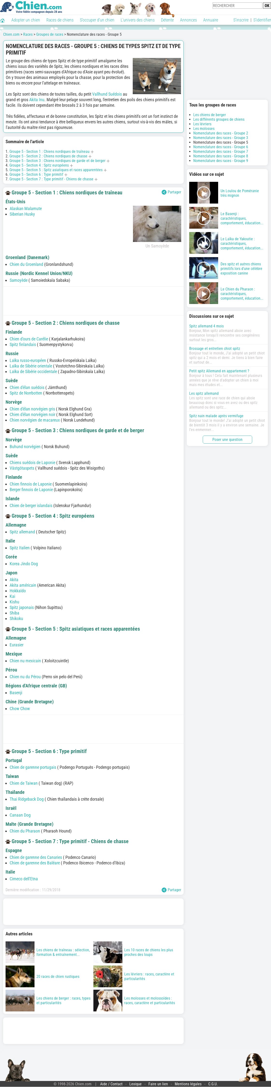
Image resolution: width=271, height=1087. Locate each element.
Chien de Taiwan (24, 783)
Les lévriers (202, 124)
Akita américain (23, 585)
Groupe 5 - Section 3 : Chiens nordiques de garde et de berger (57, 160)
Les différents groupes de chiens (218, 119)
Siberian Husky (22, 214)
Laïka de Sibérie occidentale (33, 371)
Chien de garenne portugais (33, 767)
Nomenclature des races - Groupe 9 (220, 160)
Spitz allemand (22, 531)
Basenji (16, 692)
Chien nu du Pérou (25, 676)
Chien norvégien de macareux (35, 420)
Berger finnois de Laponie (31, 489)
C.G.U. (213, 1084)
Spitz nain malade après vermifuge (216, 416)
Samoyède (19, 280)
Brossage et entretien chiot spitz (214, 348)
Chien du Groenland (26, 264)
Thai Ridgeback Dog (27, 799)
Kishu (14, 601)
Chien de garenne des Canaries (36, 857)
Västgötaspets (22, 468)
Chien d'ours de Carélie (29, 338)
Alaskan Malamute (26, 208)
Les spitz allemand (204, 393)
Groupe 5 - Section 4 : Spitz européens (39, 165)
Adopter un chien (25, 19)
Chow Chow (20, 708)
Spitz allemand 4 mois (206, 326)
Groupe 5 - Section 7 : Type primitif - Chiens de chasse (51, 179)
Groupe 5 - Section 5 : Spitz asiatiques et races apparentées (56, 170)
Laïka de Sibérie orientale (31, 365)
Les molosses (204, 128)
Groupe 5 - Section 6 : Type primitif (36, 174)
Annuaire (210, 19)
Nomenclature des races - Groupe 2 (220, 133)
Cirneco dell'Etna (24, 878)
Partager (171, 192)
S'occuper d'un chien (97, 19)
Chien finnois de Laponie (31, 484)
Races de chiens (60, 19)
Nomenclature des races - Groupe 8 (220, 156)
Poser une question (227, 439)
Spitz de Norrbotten (26, 392)
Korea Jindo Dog (24, 563)
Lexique (135, 1084)
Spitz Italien (20, 547)
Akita (14, 579)
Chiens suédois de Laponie (32, 462)
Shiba (14, 612)
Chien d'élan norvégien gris (32, 408)
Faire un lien (158, 1084)
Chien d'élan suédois (27, 387)
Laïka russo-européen (28, 360)
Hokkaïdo (18, 590)
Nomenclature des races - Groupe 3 (220, 137)
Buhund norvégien (25, 446)
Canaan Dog (20, 815)
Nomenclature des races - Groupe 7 (220, 151)
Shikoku (16, 618)
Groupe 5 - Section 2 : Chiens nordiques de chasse (48, 156)
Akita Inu (36, 99)
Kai (12, 596)
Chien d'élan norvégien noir (32, 414)
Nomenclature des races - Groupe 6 (220, 147)
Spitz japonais (22, 607)
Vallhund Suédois (107, 94)
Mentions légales (188, 1084)
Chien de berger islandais (31, 505)
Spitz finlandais (23, 344)
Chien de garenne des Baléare (35, 862)
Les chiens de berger (209, 115)
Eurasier (16, 644)
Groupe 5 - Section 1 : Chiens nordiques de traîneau (49, 151)
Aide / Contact (111, 1084)
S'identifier (262, 19)
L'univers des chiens (138, 19)
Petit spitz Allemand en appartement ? (219, 371)
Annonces (188, 19)
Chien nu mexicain (25, 660)
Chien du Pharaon (25, 830)
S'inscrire (241, 19)
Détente (167, 19)
